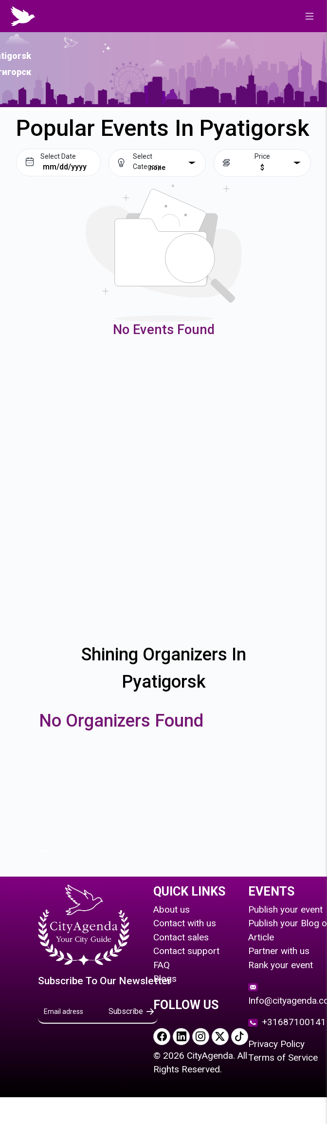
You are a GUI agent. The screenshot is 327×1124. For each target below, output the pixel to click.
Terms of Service (283, 1057)
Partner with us (278, 950)
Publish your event (285, 909)
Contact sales (181, 937)
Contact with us (184, 923)
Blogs (165, 978)
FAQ (161, 965)
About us (171, 909)
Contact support (186, 950)
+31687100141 (287, 1022)
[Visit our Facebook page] (161, 1036)
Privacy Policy (276, 1043)
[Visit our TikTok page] (239, 1036)
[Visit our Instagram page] (200, 1036)
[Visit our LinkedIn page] (181, 1036)
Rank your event (280, 965)
